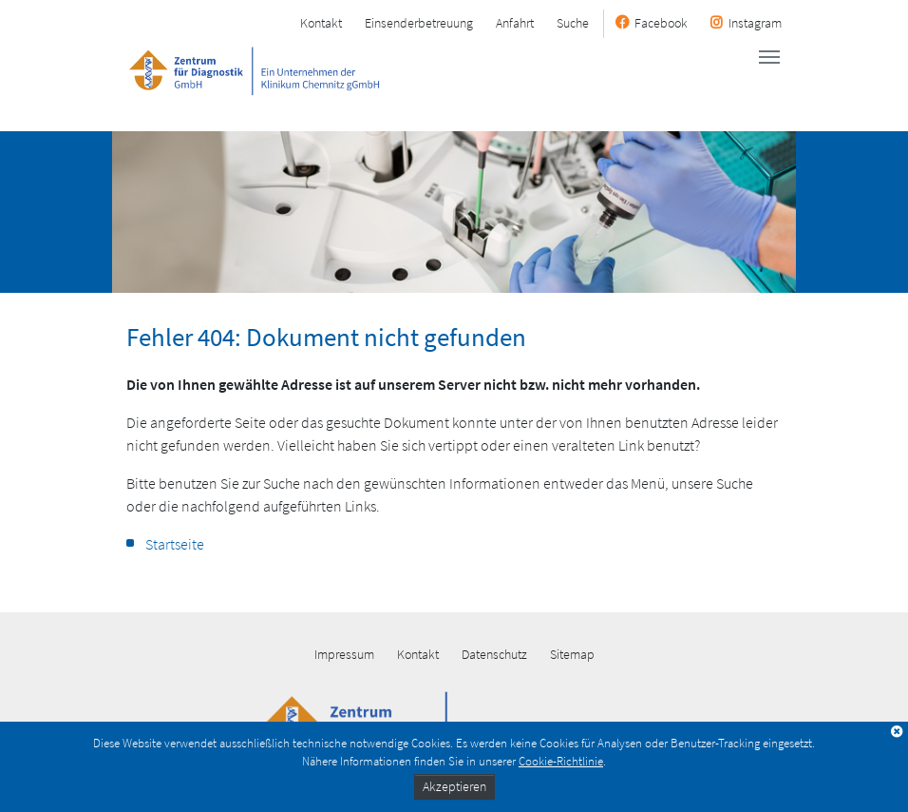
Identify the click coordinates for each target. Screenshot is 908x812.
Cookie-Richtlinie (561, 760)
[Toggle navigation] (769, 57)
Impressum (344, 654)
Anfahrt (515, 22)
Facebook (661, 22)
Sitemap (572, 654)
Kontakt (321, 22)
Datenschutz (494, 654)
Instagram (755, 22)
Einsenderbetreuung (419, 22)
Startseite (174, 543)
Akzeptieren (454, 786)
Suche (573, 22)
